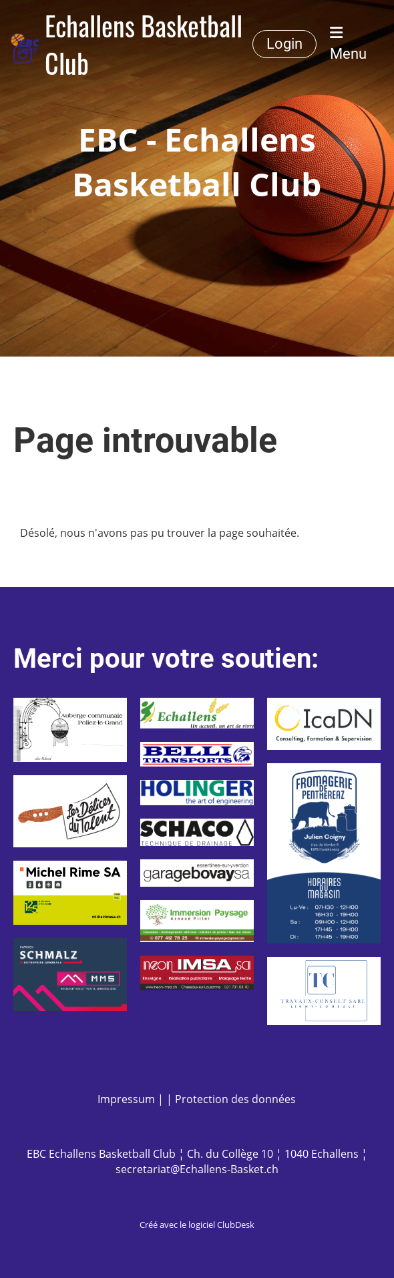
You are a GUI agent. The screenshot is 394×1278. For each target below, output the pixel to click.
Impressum (126, 1099)
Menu (348, 43)
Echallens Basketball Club (143, 44)
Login (284, 43)
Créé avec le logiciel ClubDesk (197, 1225)
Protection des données (235, 1099)
